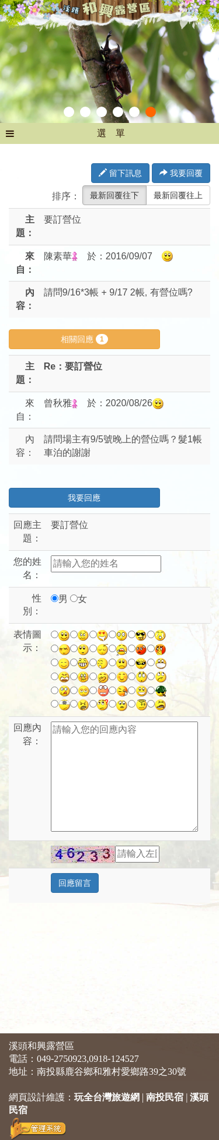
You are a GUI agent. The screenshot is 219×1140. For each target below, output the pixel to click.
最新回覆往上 (178, 195)
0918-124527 (113, 1059)
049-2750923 (61, 1059)
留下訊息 (120, 173)
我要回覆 (181, 173)
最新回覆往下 (114, 195)
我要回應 (84, 497)
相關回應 (84, 339)
